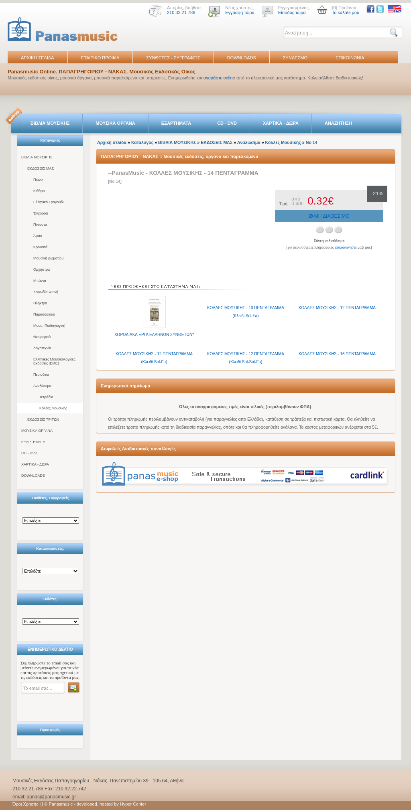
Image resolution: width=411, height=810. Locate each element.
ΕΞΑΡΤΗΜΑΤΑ (176, 123)
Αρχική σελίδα (111, 142)
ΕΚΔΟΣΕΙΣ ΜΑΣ (40, 168)
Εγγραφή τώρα (239, 12)
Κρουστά (40, 247)
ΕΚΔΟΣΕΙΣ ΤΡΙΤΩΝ (43, 419)
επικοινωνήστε (346, 247)
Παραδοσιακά (44, 314)
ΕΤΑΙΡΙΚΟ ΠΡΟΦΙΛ (100, 57)
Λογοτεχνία (42, 348)
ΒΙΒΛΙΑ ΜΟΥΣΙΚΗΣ (50, 123)
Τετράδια (46, 397)
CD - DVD (227, 123)
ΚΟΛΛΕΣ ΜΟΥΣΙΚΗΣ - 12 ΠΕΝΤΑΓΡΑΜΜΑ (337, 308)
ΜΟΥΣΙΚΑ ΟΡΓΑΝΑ (115, 123)
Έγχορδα (40, 213)
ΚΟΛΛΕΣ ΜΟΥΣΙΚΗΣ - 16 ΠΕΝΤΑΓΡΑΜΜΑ (337, 354)
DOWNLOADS (241, 57)
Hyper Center (133, 804)
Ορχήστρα (41, 269)
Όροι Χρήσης (25, 804)
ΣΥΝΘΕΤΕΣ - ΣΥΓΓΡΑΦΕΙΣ (173, 57)
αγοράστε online (219, 77)
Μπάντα (39, 281)
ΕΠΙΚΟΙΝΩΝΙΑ (350, 57)
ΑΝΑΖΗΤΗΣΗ (338, 123)
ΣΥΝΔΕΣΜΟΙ (296, 57)
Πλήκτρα (40, 303)
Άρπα (37, 236)
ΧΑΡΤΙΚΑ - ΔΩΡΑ (281, 123)
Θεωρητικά (42, 337)
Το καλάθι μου (345, 12)
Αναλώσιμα (42, 386)
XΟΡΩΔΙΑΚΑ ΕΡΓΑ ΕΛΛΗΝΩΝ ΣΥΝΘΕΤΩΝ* (154, 334)
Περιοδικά (41, 375)
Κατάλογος (142, 142)
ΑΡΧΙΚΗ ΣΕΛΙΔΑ (37, 57)
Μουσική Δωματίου (48, 258)
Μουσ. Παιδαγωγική (49, 326)
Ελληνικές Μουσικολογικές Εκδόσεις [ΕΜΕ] (54, 361)
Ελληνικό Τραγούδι (48, 202)
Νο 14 (311, 142)
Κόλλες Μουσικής (53, 408)
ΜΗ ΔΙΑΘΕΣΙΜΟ (329, 216)
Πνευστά (40, 225)
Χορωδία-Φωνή (45, 292)
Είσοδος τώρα (292, 12)
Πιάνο (38, 180)
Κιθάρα (39, 191)
